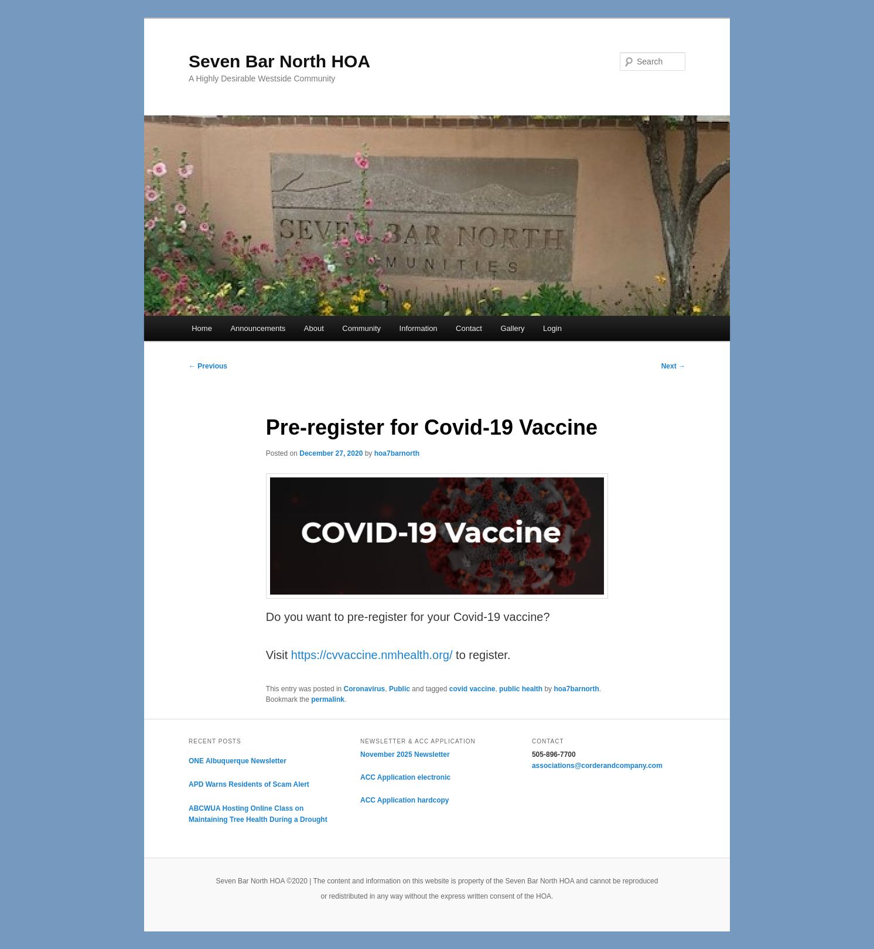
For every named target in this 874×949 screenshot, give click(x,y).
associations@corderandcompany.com (597, 766)
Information (419, 328)
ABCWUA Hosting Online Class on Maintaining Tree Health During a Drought (258, 814)
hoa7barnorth (396, 453)
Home (202, 328)
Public (399, 689)
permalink (327, 699)
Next (673, 366)
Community (361, 328)
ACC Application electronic (405, 777)
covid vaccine (472, 689)
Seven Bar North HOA (279, 61)
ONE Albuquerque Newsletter (237, 761)
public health (520, 689)
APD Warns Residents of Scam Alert (249, 784)
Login (552, 328)
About (314, 328)
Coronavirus (364, 689)
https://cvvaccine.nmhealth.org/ (373, 654)
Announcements (257, 328)
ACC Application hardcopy (404, 800)
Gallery (512, 328)
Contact (469, 328)
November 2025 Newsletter (405, 754)
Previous (208, 366)
